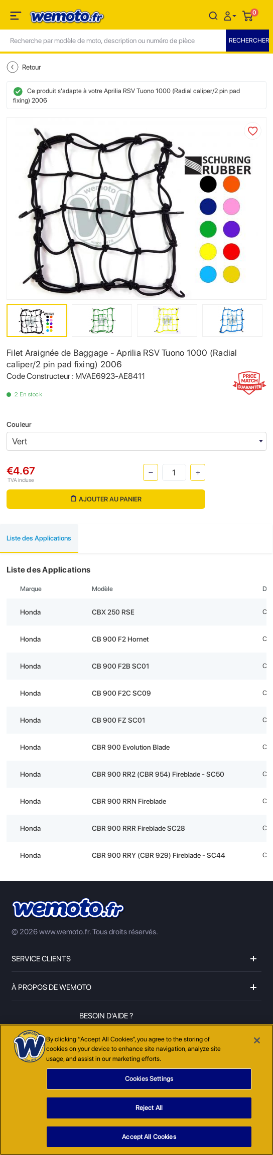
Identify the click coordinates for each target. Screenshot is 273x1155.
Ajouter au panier (106, 499)
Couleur (19, 424)
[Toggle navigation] (17, 18)
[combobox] (136, 441)
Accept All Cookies (149, 1141)
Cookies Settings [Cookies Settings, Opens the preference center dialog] (149, 1084)
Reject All (149, 1112)
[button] (231, 15)
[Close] (257, 1045)
